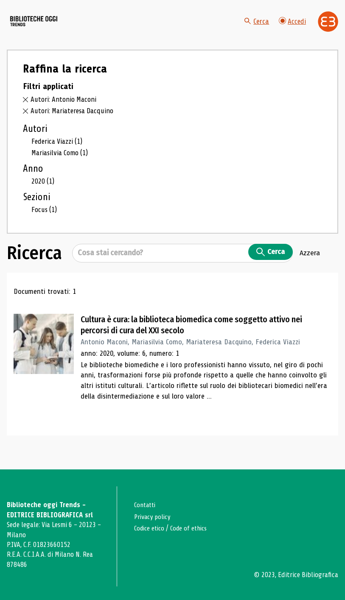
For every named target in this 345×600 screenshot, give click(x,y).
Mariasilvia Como (62, 169)
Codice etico (151, 528)
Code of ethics (193, 528)
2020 (43, 198)
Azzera (310, 270)
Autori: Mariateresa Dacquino (74, 127)
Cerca (255, 29)
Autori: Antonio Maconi (65, 116)
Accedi (292, 29)
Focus (45, 226)
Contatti (146, 505)
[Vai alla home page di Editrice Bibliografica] (328, 30)
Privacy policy (154, 517)
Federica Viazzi (59, 158)
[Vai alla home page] (54, 30)
